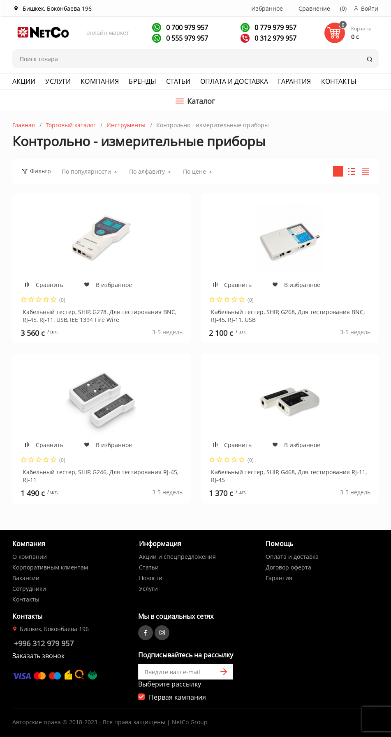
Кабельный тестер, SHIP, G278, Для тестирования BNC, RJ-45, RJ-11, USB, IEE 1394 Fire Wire (99, 315)
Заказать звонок (38, 655)
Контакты (338, 81)
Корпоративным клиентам (50, 567)
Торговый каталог (71, 125)
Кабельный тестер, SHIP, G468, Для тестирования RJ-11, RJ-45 (289, 475)
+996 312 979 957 (44, 643)
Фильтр (40, 171)
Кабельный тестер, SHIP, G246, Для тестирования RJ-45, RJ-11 (100, 475)
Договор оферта (288, 567)
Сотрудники (29, 588)
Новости (150, 578)
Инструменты (126, 125)
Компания (100, 81)
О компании (29, 556)
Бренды (142, 81)
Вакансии (25, 578)
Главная (23, 125)
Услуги (58, 81)
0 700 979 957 (186, 27)
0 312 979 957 (274, 38)
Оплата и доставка (234, 81)
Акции (24, 81)
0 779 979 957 (274, 27)
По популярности (86, 171)
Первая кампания (177, 697)
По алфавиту (147, 171)
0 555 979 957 (186, 38)
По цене (194, 171)
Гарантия (294, 81)
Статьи (178, 81)
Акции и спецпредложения (177, 556)
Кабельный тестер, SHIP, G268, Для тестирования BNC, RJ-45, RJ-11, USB (288, 315)
